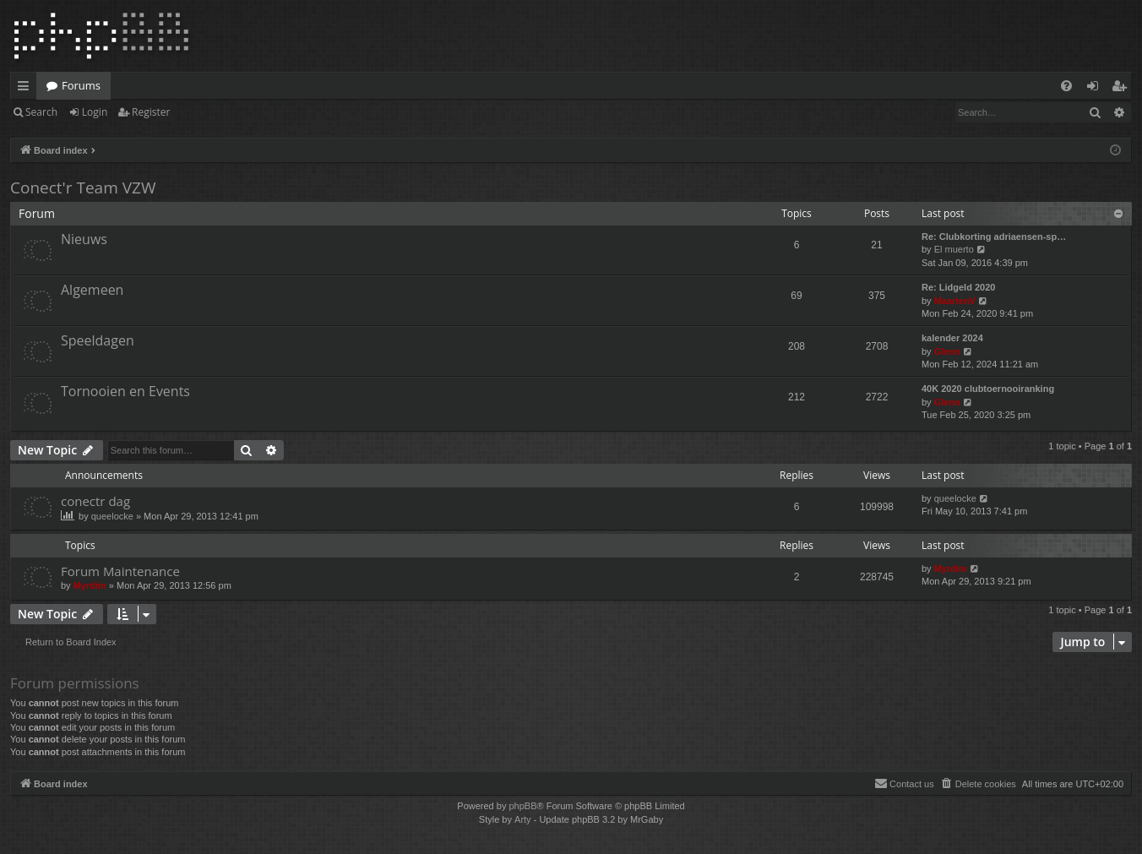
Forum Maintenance (120, 571)
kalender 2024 (952, 338)
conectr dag (95, 500)
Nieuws (84, 239)
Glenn (947, 351)
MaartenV (955, 301)
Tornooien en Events (125, 391)
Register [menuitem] (1122, 89)
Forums (81, 85)
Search (41, 112)
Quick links (26, 89)
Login (94, 112)
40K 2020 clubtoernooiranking (988, 388)
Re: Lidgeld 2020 (958, 287)
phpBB (522, 806)
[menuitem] (1066, 86)
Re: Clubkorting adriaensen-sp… (994, 236)
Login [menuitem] (1096, 89)
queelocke (112, 516)
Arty (522, 819)
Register (151, 112)
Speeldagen (97, 340)
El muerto (954, 249)
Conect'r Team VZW (82, 188)
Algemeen (92, 289)
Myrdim (89, 585)
